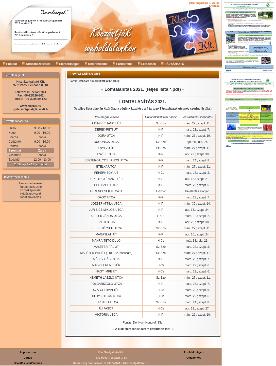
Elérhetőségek (67, 64)
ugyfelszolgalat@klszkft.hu (31, 109)
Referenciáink (96, 64)
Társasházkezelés (36, 64)
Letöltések (147, 64)
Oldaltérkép (193, 357)
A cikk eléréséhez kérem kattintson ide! (142, 329)
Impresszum (28, 352)
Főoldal (10, 64)
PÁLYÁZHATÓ (172, 64)
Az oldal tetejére (194, 352)
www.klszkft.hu (30, 106)
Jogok (28, 357)
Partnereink (122, 64)
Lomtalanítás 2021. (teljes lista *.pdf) (142, 89)
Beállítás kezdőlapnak (28, 363)
